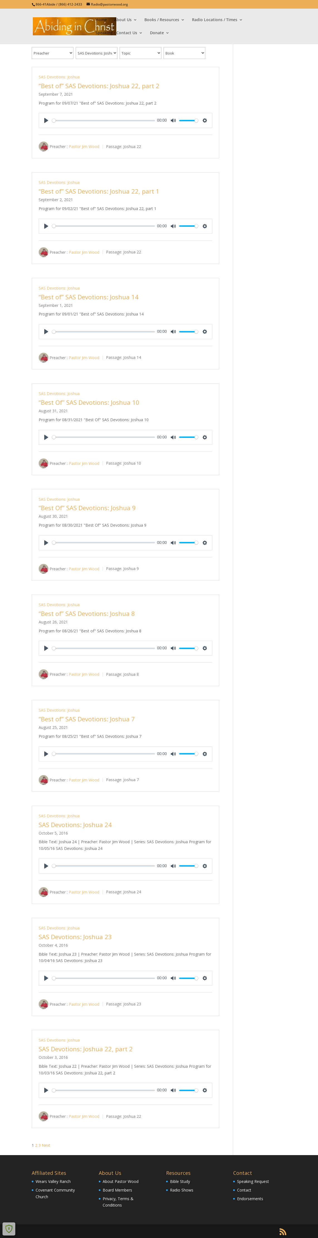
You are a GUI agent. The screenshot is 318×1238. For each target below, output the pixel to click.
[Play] (46, 120)
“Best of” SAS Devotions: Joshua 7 (87, 719)
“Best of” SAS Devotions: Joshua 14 (89, 297)
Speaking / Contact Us (116, 33)
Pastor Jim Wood (84, 146)
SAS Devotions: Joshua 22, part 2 (86, 1049)
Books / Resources (161, 20)
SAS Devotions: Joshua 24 (75, 824)
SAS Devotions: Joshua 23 (75, 937)
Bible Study (180, 1181)
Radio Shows (181, 1190)
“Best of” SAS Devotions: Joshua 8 (87, 613)
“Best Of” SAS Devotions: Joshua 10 (89, 402)
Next (46, 1145)
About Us (123, 20)
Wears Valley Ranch (53, 1181)
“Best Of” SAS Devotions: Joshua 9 (87, 508)
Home (101, 20)
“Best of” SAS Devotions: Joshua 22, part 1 (99, 191)
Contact (244, 1190)
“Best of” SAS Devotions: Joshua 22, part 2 (99, 86)
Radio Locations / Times (214, 20)
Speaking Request (253, 1181)
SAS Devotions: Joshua (59, 77)
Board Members (117, 1190)
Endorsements (250, 1198)
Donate (157, 33)
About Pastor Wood (121, 1181)
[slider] (103, 120)
